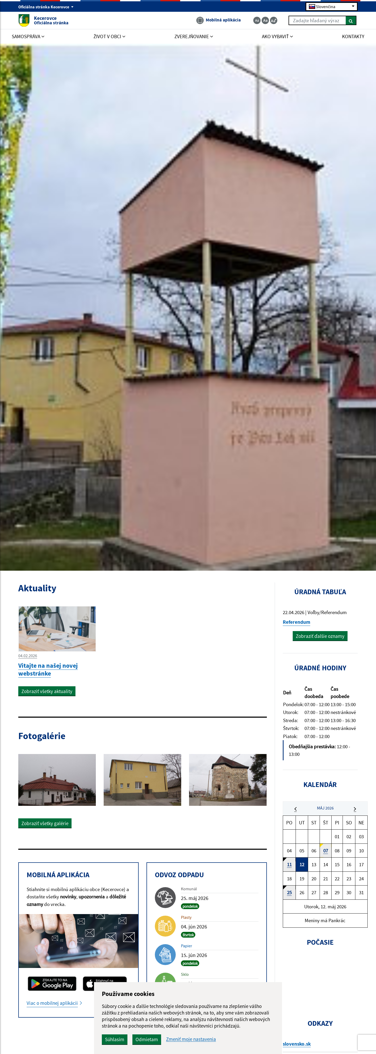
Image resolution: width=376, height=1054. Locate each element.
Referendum (296, 622)
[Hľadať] (351, 20)
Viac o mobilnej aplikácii (52, 1003)
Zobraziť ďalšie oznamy (320, 636)
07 (325, 850)
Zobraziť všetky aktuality (46, 691)
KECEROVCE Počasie (320, 978)
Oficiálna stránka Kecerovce (46, 6)
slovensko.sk (297, 1044)
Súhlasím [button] (114, 1039)
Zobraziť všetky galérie (44, 823)
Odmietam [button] (147, 1039)
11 (289, 864)
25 (289, 892)
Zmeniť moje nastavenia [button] (191, 1039)
